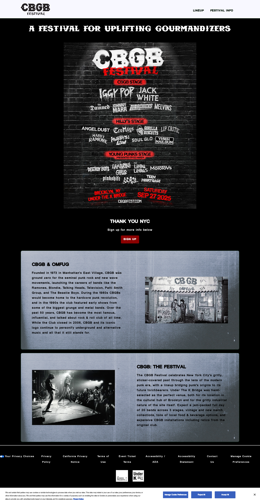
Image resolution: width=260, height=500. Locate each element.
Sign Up (130, 239)
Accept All (225, 496)
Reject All (201, 496)
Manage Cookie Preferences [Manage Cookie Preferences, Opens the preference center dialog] (176, 496)
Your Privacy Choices (19, 456)
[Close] (254, 495)
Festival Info (221, 10)
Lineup (198, 10)
